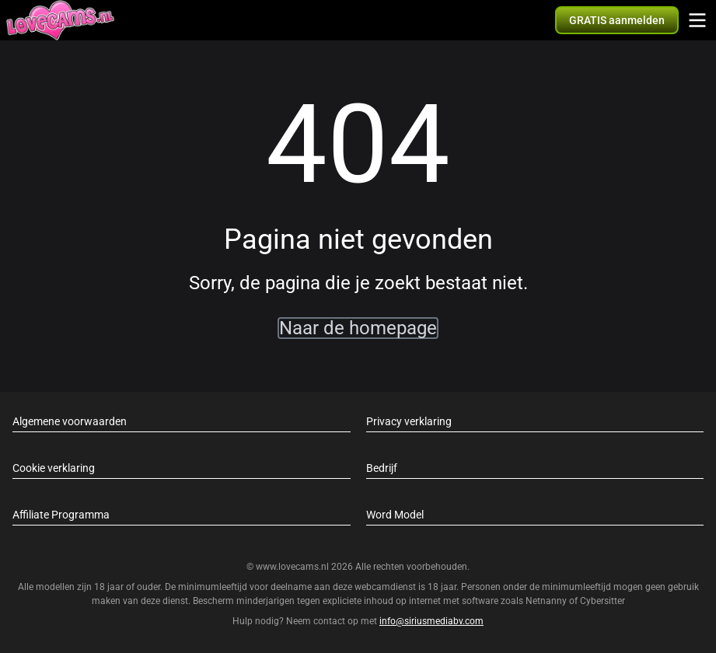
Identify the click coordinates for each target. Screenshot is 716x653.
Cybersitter (602, 600)
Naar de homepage (358, 328)
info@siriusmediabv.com (431, 621)
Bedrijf (381, 468)
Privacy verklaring (409, 421)
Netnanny (547, 600)
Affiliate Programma (61, 514)
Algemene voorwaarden (69, 421)
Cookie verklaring (53, 468)
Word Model (395, 514)
